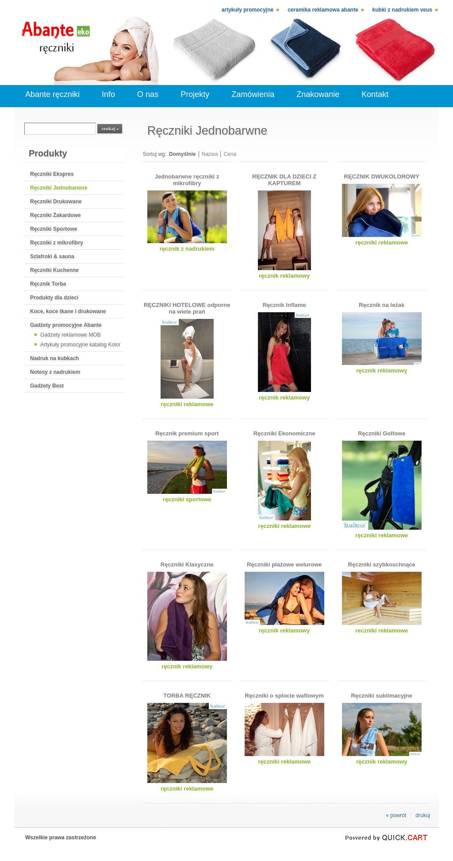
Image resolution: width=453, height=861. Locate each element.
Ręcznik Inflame (284, 305)
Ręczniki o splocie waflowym (284, 695)
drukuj (422, 815)
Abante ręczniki (52, 94)
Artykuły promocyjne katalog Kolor (80, 344)
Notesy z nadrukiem (55, 372)
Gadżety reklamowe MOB (70, 335)
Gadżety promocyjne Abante (66, 325)
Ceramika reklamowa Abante (323, 10)
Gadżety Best (47, 386)
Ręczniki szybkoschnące (381, 564)
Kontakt (374, 94)
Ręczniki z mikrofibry (56, 243)
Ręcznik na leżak (381, 305)
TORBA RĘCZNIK (187, 695)
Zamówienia (252, 94)
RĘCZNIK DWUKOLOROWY (381, 176)
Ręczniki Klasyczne (187, 564)
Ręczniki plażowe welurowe (284, 564)
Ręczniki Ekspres (52, 174)
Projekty (194, 94)
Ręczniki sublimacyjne (381, 695)
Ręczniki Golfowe (382, 433)
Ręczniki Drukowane (56, 201)
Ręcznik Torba (48, 284)
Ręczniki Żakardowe (55, 215)
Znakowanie (317, 94)
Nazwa (210, 154)
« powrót (396, 815)
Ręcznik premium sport (187, 433)
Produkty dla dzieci (54, 298)
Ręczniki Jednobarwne (58, 188)
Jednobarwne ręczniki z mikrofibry (187, 179)
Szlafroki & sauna (52, 256)
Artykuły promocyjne (247, 10)
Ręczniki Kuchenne (54, 270)
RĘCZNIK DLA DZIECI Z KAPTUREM (284, 179)
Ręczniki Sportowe (53, 229)
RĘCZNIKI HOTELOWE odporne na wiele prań (187, 308)
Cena (229, 154)
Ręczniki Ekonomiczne (284, 433)
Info (108, 94)
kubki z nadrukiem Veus (402, 10)
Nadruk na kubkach (54, 358)
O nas (147, 94)
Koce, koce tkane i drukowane (68, 311)
